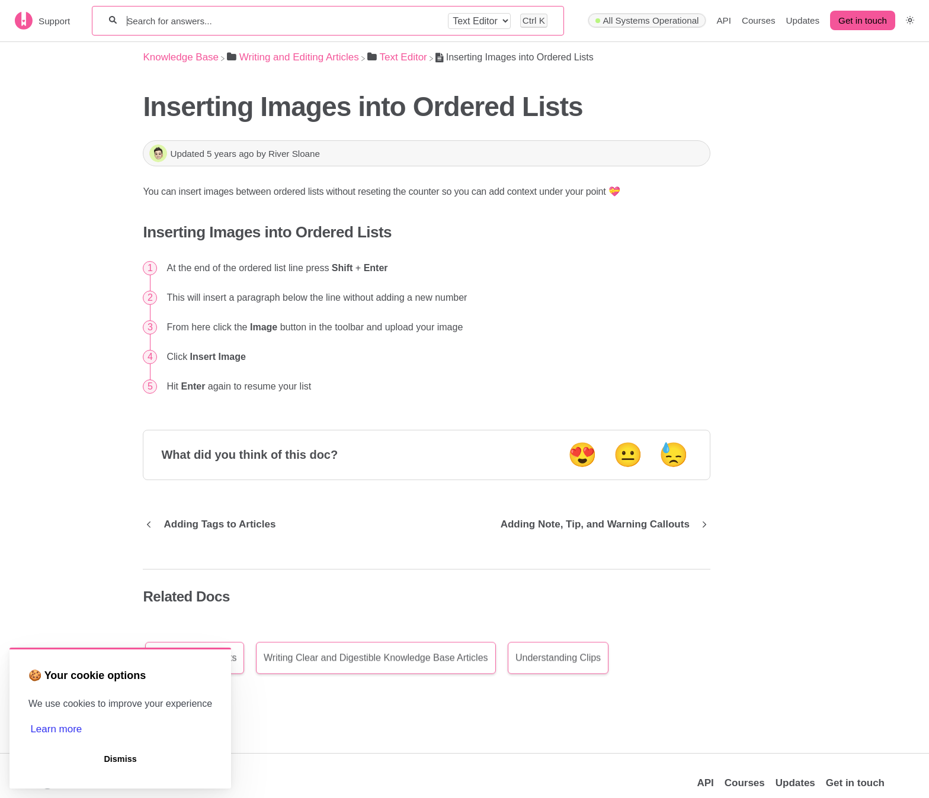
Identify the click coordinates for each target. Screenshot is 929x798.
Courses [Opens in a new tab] (745, 783)
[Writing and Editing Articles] (293, 57)
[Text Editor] (397, 57)
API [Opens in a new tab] (705, 783)
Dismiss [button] (120, 759)
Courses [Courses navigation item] (759, 20)
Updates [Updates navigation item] (803, 20)
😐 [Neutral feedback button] (628, 455)
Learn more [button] (56, 729)
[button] (910, 20)
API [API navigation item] (723, 20)
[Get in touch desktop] (862, 20)
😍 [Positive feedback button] (582, 455)
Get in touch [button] (862, 20)
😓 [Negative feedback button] (673, 455)
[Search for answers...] (282, 21)
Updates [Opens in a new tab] (795, 783)
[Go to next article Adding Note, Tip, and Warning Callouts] (601, 524)
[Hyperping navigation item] (647, 20)
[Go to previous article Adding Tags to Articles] (213, 524)
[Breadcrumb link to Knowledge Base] (181, 57)
